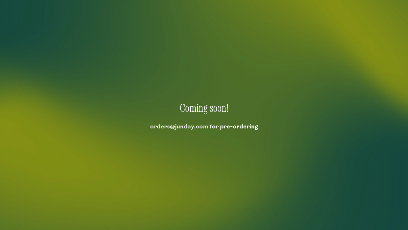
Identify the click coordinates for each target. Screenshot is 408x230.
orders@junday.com (179, 127)
